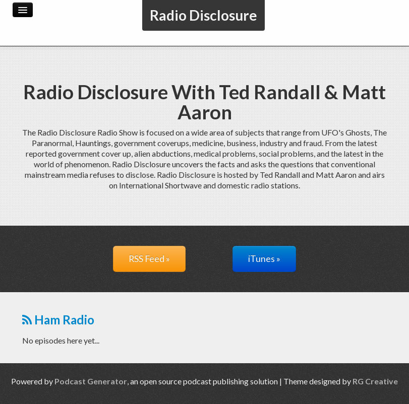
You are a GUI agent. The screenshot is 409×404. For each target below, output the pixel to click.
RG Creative (375, 381)
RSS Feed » (149, 258)
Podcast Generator (90, 381)
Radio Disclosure (203, 15)
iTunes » (264, 258)
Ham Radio (58, 319)
